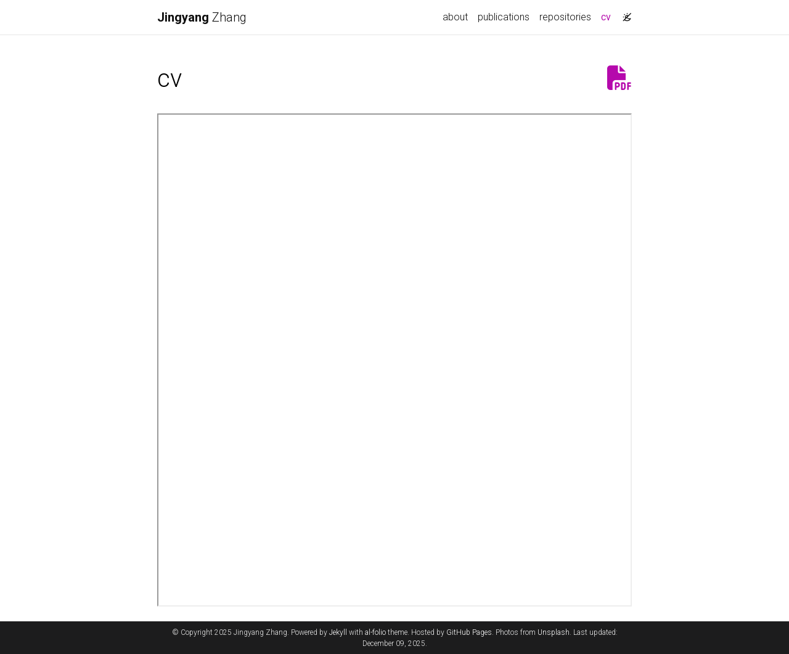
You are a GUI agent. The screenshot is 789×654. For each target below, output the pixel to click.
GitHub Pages (469, 632)
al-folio (375, 632)
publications (503, 17)
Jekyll (338, 632)
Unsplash (554, 632)
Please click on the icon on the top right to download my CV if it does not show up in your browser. (394, 360)
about (455, 17)
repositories (565, 17)
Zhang (202, 17)
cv (608, 16)
